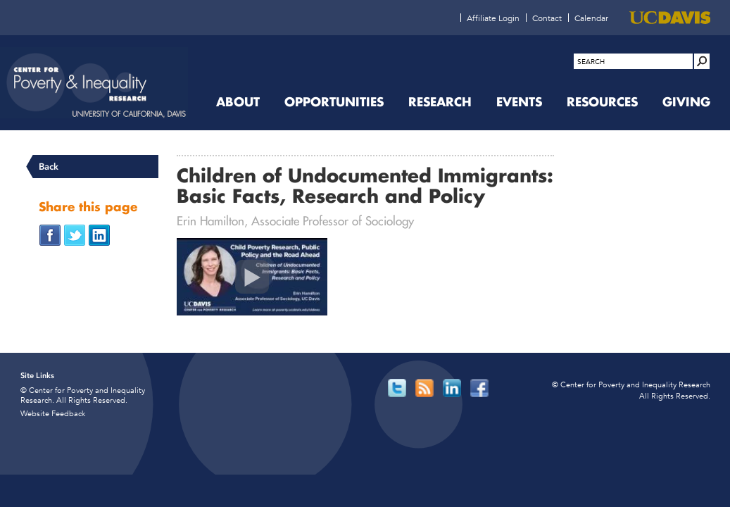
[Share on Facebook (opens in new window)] (50, 234)
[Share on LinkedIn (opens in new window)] (99, 234)
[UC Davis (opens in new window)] (669, 17)
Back (48, 166)
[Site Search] (702, 61)
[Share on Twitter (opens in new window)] (74, 234)
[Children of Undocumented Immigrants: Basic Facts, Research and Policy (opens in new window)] (252, 276)
